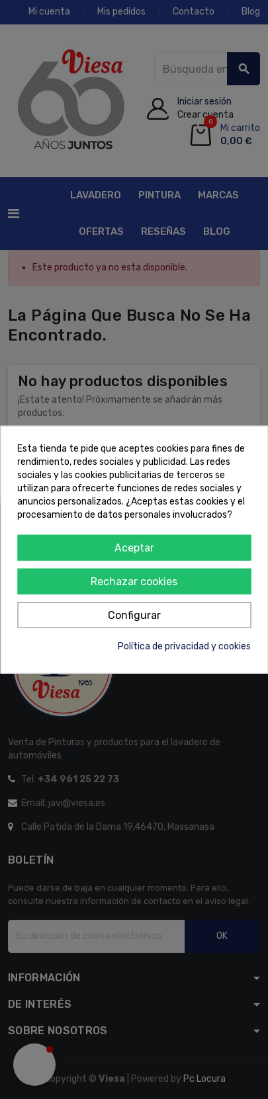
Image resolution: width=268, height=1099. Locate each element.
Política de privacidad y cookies (184, 645)
